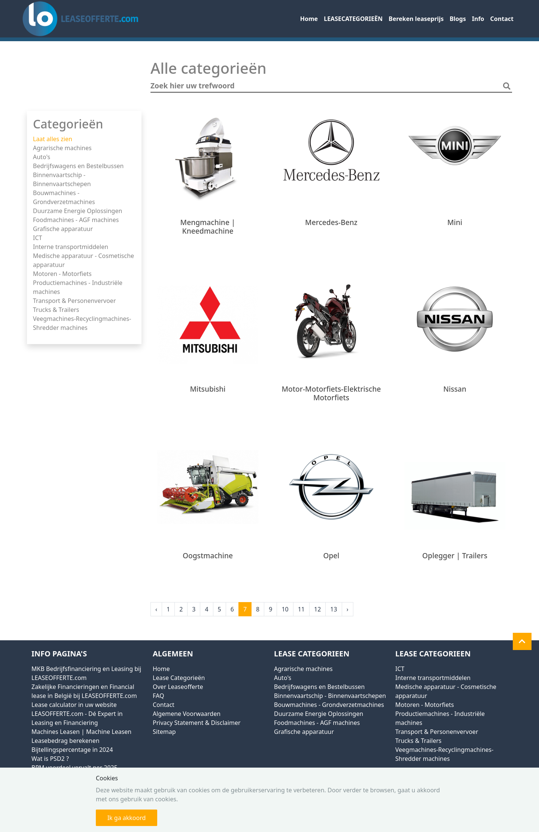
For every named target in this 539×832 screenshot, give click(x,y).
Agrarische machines (62, 148)
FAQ (158, 696)
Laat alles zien (52, 139)
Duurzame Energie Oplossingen (77, 211)
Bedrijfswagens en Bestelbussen (78, 166)
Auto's (41, 157)
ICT (37, 238)
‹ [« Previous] (156, 609)
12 (317, 609)
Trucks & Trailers (56, 310)
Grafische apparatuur (63, 229)
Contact (502, 19)
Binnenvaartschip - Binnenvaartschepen (330, 696)
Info (478, 19)
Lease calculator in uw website (74, 705)
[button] (522, 641)
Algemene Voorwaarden (186, 714)
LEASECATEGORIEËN (353, 19)
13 (333, 609)
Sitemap (164, 732)
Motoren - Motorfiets (62, 274)
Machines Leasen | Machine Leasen (81, 732)
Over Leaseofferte (178, 687)
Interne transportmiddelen (70, 247)
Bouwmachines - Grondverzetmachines (329, 705)
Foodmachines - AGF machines (76, 220)
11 (301, 609)
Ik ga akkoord (126, 818)
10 (284, 609)
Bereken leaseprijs (416, 19)
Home (309, 19)
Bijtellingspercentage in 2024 (72, 750)
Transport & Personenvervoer (74, 301)
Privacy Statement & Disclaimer (197, 723)
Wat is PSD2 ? (50, 758)
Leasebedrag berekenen (65, 741)
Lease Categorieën (179, 678)
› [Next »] (347, 609)
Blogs (458, 19)
